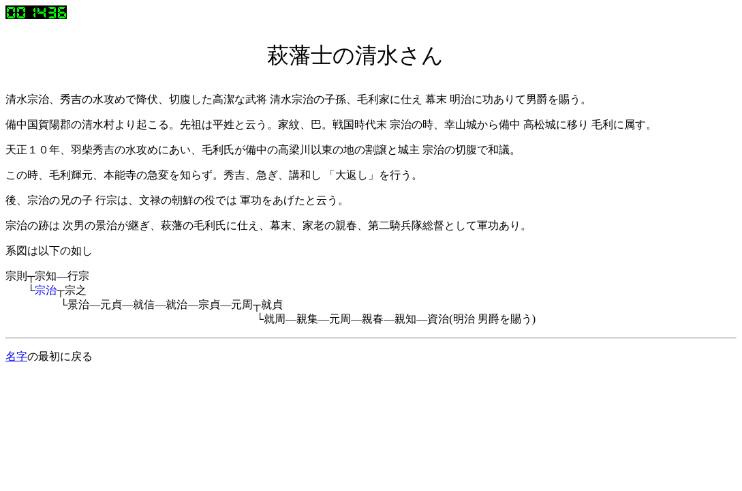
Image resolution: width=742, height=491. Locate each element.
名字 (16, 356)
